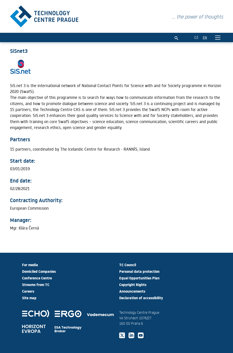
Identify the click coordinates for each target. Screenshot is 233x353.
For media (30, 264)
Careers (28, 291)
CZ (196, 37)
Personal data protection (139, 271)
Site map (29, 297)
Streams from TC (35, 284)
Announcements (132, 291)
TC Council (127, 264)
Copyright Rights (132, 284)
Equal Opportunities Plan (139, 278)
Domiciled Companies (39, 271)
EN (205, 37)
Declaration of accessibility (141, 297)
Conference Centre (37, 278)
